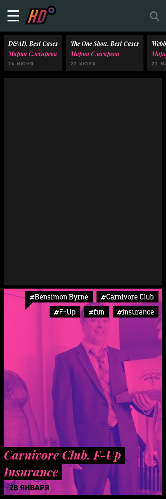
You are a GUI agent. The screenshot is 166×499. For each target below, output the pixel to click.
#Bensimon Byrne (59, 297)
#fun (96, 312)
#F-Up (65, 312)
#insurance (135, 312)
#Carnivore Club (127, 297)
